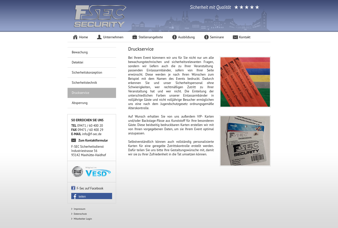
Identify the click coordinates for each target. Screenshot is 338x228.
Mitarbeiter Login (83, 218)
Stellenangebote (151, 37)
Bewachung (80, 52)
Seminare (217, 37)
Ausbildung (186, 37)
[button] (91, 196)
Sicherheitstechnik (84, 83)
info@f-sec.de (91, 134)
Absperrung (80, 103)
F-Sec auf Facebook (90, 188)
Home (83, 37)
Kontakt (244, 37)
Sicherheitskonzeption (87, 72)
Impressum (79, 208)
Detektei (77, 62)
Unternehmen (113, 37)
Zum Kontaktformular (93, 140)
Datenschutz (80, 213)
